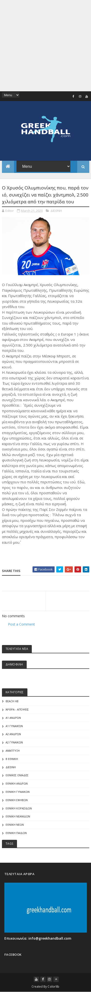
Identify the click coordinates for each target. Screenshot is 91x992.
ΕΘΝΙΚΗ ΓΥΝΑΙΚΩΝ (18, 792)
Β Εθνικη (12, 759)
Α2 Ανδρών (13, 734)
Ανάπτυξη (13, 750)
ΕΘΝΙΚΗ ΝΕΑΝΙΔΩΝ (18, 816)
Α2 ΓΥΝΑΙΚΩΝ (14, 742)
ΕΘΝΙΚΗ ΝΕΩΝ (15, 824)
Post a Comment (21, 624)
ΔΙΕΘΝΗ (56, 210)
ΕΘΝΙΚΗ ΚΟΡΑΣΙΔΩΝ (19, 808)
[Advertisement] (45, 45)
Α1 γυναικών (14, 726)
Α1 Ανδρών (13, 718)
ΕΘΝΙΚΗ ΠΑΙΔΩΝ (16, 833)
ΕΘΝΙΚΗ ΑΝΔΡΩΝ (17, 783)
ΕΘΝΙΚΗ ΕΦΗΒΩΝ (17, 800)
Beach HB (12, 701)
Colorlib (53, 986)
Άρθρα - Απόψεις (17, 709)
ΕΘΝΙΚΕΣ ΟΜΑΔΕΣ (17, 775)
